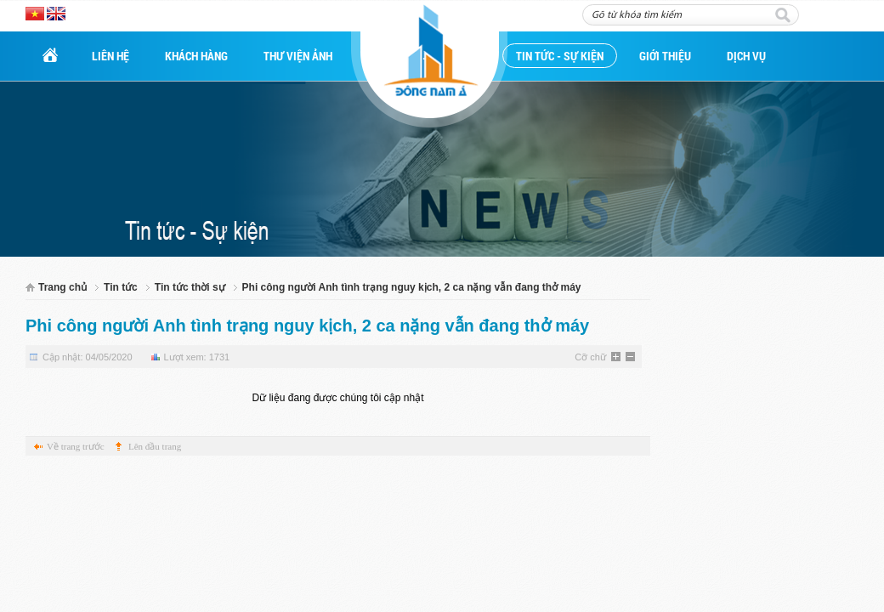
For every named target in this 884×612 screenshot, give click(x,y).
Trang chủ (62, 287)
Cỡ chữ (590, 357)
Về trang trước (76, 446)
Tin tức (121, 287)
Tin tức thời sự (190, 287)
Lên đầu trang (154, 446)
